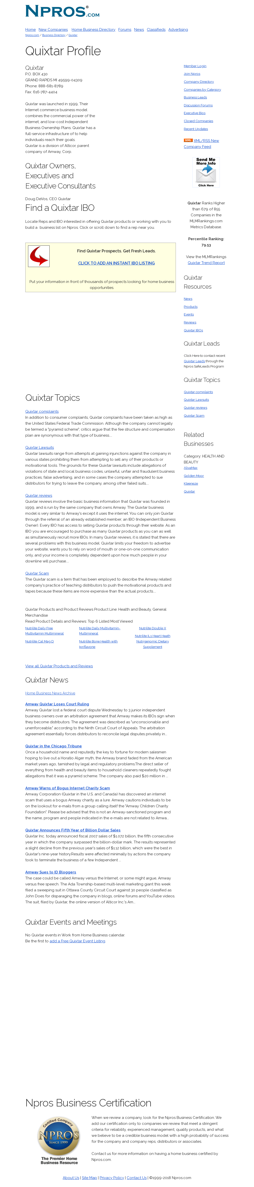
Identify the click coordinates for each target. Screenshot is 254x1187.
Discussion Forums (198, 105)
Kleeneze (191, 483)
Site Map (89, 1178)
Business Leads (195, 97)
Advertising (178, 29)
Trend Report (212, 263)
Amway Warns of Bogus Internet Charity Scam (67, 788)
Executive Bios (194, 113)
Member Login (195, 66)
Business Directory (53, 35)
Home (30, 29)
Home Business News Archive (50, 693)
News (139, 29)
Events (189, 314)
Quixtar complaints (42, 411)
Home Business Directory (93, 29)
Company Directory (199, 82)
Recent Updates (196, 129)
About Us (71, 1178)
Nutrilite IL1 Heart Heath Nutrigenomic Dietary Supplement (152, 641)
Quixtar (72, 35)
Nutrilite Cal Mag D (39, 641)
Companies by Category (202, 89)
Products (190, 307)
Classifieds (156, 29)
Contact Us (137, 1178)
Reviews (190, 322)
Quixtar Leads (194, 361)
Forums (124, 29)
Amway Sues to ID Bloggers (50, 872)
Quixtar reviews (38, 495)
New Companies (53, 29)
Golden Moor (194, 476)
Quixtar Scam (37, 573)
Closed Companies (198, 121)
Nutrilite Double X (152, 628)
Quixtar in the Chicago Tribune (53, 746)
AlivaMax (190, 468)
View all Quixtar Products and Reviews (59, 666)
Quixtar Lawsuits (39, 447)
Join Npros (192, 74)
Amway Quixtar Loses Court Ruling (57, 704)
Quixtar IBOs (193, 330)
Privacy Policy (112, 1178)
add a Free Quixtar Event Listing (77, 941)
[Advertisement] (138, 138)
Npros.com (32, 35)
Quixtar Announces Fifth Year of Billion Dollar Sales (73, 830)
